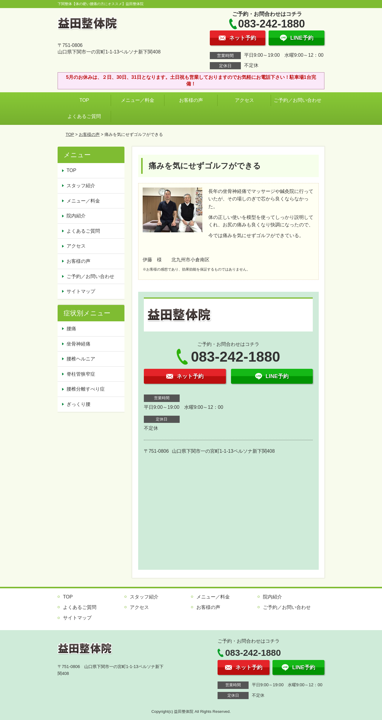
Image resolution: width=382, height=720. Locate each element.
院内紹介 (76, 215)
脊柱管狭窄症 (81, 374)
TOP (84, 100)
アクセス (244, 100)
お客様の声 (191, 100)
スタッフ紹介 (81, 185)
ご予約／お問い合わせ (299, 100)
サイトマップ (81, 291)
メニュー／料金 (137, 100)
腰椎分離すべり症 (86, 389)
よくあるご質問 (84, 116)
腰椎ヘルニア (81, 358)
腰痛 (71, 328)
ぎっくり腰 (78, 404)
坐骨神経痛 (78, 343)
